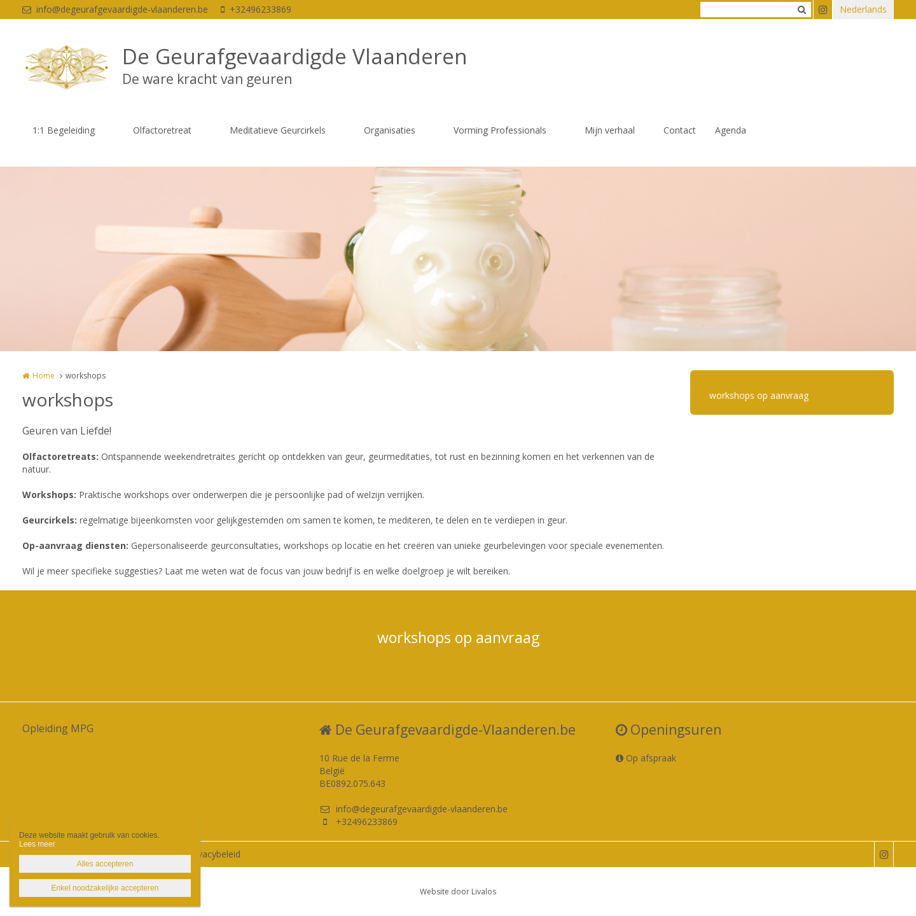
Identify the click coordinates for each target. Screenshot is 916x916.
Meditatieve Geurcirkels (278, 130)
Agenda (730, 130)
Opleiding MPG (58, 728)
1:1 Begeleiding (63, 130)
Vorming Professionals (500, 130)
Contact (679, 130)
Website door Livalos (458, 891)
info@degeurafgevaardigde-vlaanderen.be (115, 9)
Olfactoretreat (162, 130)
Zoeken (801, 9)
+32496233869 (256, 9)
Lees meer (37, 844)
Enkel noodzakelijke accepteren (105, 888)
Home (43, 375)
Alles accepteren (105, 863)
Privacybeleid (213, 854)
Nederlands (863, 9)
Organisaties (389, 130)
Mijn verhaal (610, 130)
